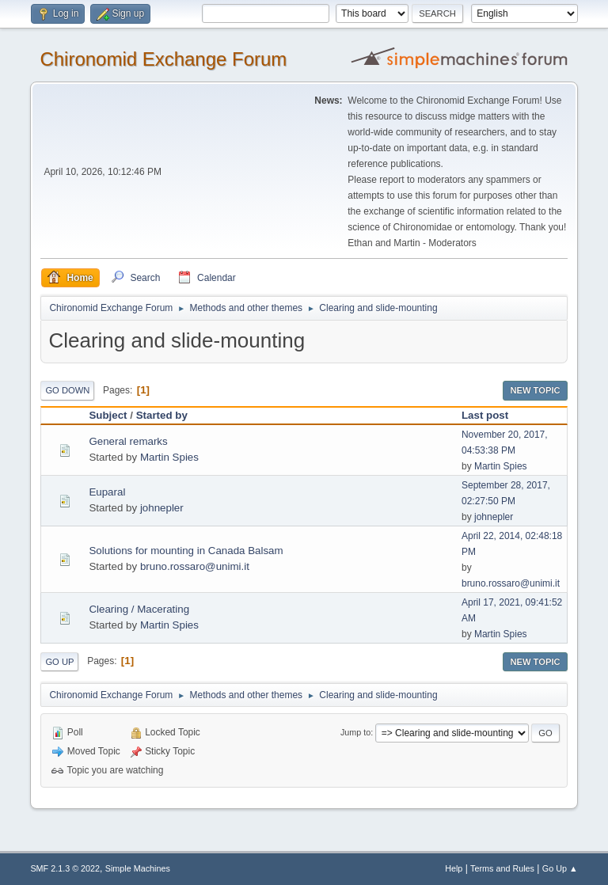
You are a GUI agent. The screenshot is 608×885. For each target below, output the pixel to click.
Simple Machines (137, 868)
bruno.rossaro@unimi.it (194, 566)
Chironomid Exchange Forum (163, 59)
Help (453, 868)
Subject (108, 415)
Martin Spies (169, 457)
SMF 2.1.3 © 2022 (65, 868)
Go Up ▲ (560, 868)
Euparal (107, 492)
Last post (485, 415)
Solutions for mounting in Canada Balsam (186, 550)
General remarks (128, 441)
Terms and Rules (502, 868)
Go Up (59, 662)
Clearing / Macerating (139, 609)
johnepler (162, 508)
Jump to (355, 732)
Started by (162, 415)
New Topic (535, 390)
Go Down (67, 390)
